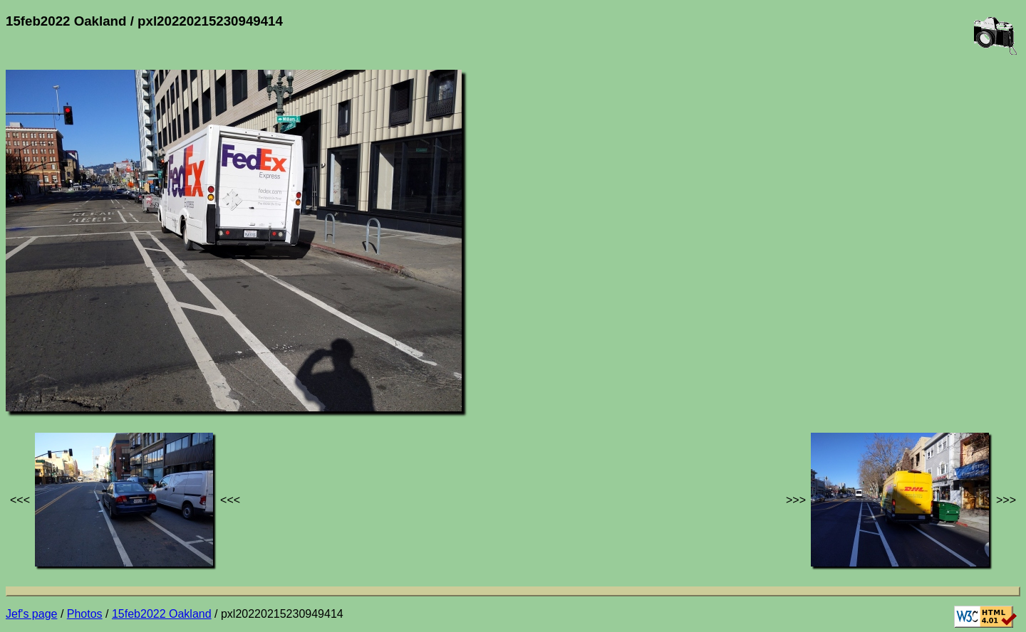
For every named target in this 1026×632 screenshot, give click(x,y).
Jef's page (31, 614)
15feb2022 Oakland (162, 614)
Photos (85, 614)
